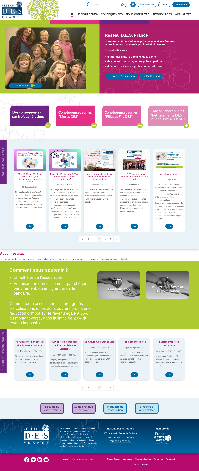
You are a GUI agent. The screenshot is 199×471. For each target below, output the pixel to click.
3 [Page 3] (99, 239)
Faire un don (181, 5)
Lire (30, 226)
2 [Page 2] (94, 239)
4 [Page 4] (105, 239)
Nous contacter (147, 5)
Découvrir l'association (122, 76)
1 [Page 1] (88, 239)
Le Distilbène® (151, 76)
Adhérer (164, 5)
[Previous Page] (82, 239)
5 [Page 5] (110, 239)
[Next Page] (116, 239)
